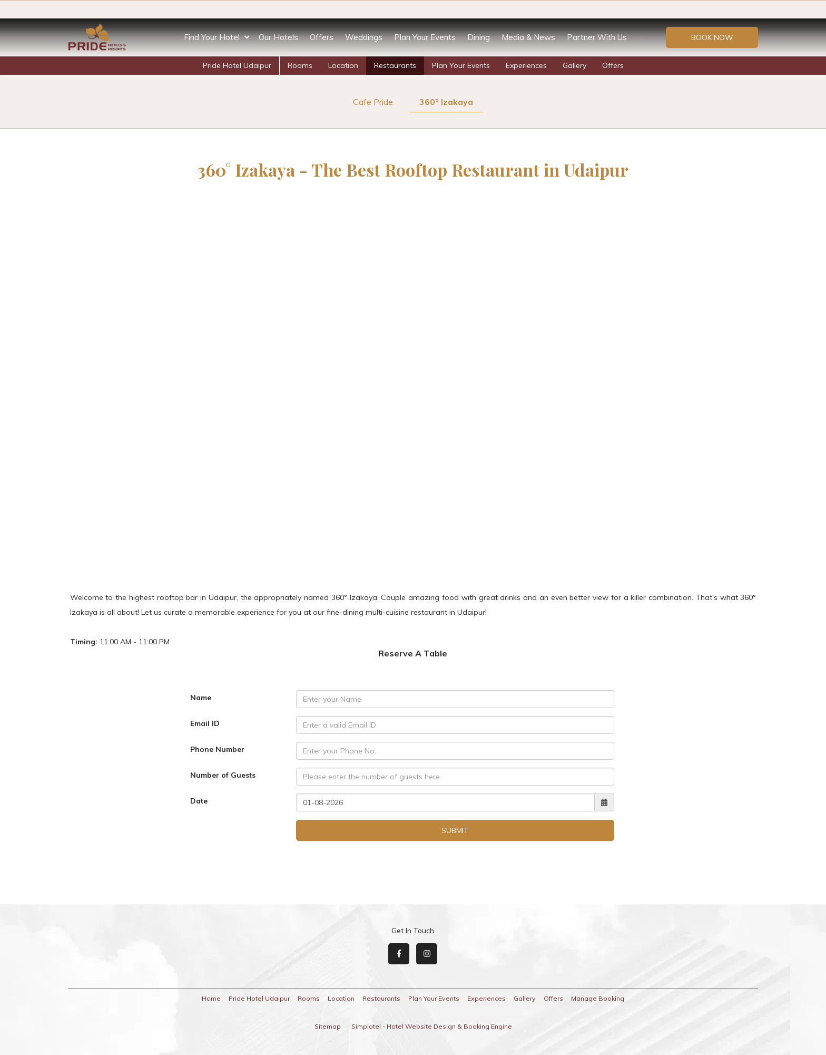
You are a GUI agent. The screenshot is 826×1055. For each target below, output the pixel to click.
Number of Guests (222, 775)
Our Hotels (278, 37)
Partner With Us (597, 37)
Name (200, 697)
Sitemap (327, 1026)
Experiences (526, 65)
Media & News (528, 37)
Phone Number (217, 749)
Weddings (363, 37)
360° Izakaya (446, 101)
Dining (478, 37)
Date (199, 801)
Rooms (300, 65)
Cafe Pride (373, 101)
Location (343, 65)
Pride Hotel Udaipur (237, 65)
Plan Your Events (425, 37)
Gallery (574, 65)
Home (211, 998)
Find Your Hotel (216, 37)
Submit (454, 830)
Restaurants (395, 65)
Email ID (205, 723)
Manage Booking (597, 998)
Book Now (712, 37)
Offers (321, 37)
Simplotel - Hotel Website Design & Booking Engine (431, 1026)
